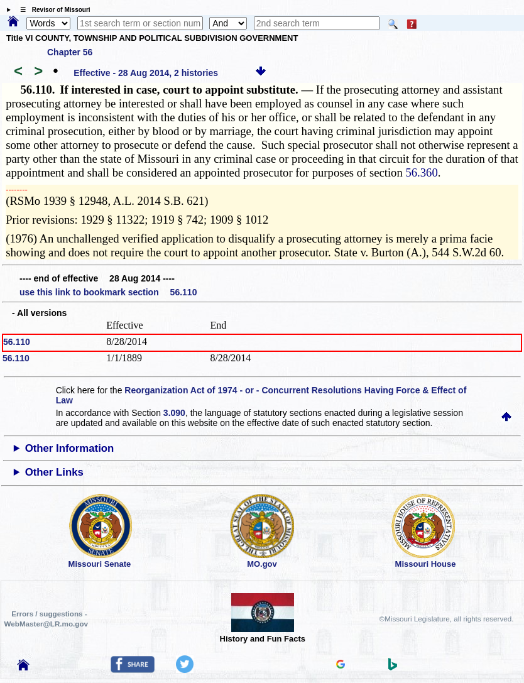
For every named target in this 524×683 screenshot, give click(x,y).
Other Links (54, 472)
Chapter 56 (69, 52)
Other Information (69, 448)
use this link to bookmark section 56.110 (108, 292)
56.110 (16, 342)
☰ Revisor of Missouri (52, 9)
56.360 (421, 172)
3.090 (174, 413)
